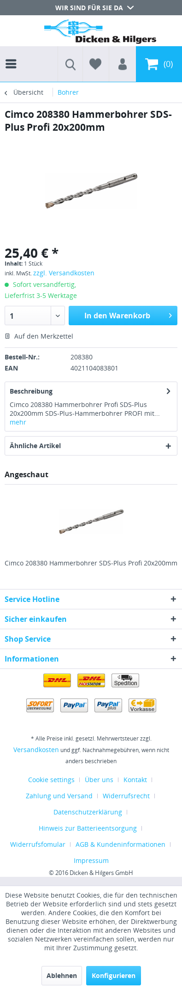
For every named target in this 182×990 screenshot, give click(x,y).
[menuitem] (13, 55)
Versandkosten (36, 749)
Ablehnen (62, 975)
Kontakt (135, 779)
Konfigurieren (113, 975)
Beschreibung (31, 391)
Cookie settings (51, 779)
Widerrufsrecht (126, 795)
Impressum (91, 860)
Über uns (99, 779)
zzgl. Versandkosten (63, 272)
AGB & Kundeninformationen (120, 844)
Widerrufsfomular (37, 844)
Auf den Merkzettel (39, 336)
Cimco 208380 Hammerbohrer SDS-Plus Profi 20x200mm (91, 563)
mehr (18, 422)
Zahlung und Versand (59, 795)
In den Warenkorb (128, 314)
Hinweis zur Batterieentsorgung (88, 828)
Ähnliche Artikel (35, 445)
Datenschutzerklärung (87, 812)
